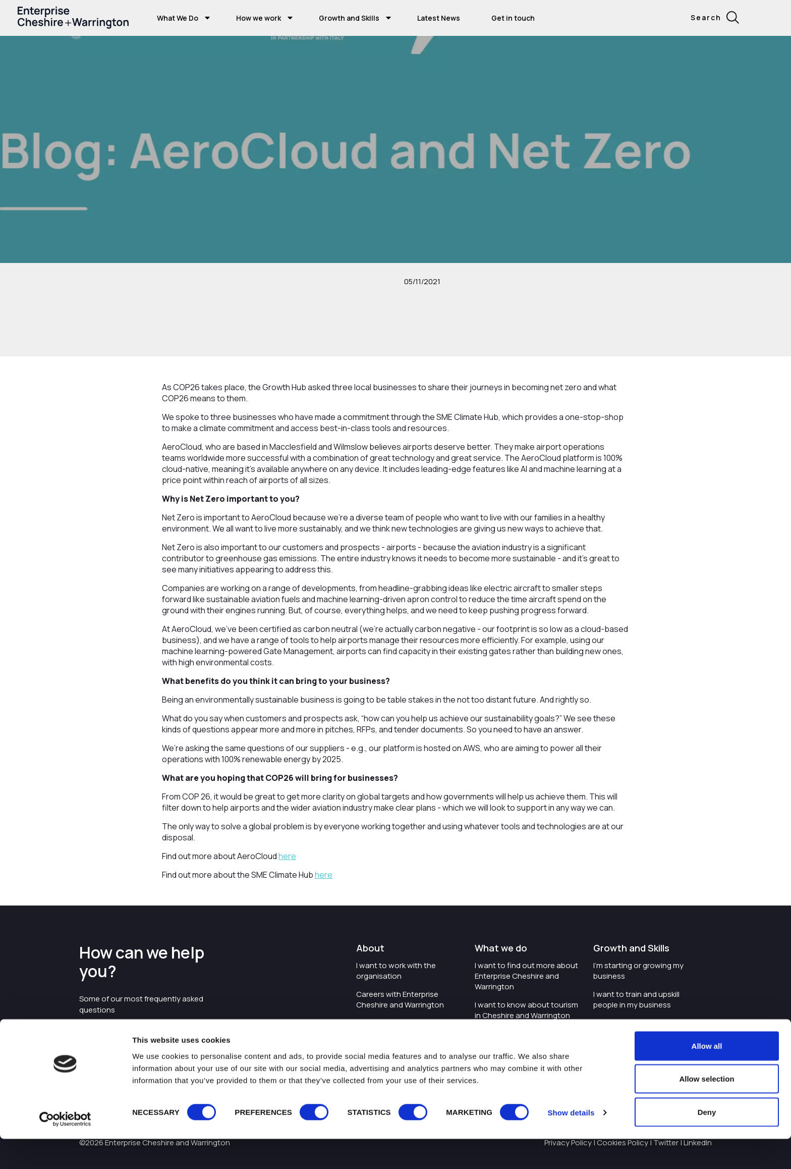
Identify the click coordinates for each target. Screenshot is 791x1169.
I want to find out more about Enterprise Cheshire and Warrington (526, 976)
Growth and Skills (349, 18)
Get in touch (513, 18)
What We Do (177, 18)
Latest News (438, 18)
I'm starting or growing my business (638, 970)
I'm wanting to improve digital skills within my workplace (644, 1028)
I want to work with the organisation (396, 970)
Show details (570, 1143)
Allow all (707, 1076)
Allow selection (706, 1109)
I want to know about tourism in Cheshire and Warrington (526, 1010)
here (287, 856)
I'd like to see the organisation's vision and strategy (399, 1033)
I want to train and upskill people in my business (636, 999)
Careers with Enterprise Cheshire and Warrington (400, 999)
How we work (258, 18)
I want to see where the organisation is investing (518, 1038)
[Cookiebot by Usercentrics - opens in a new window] (65, 1149)
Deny (707, 1142)
